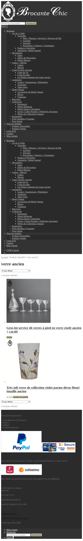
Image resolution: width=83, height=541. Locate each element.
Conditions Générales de (11, 518)
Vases (19, 55)
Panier (10, 537)
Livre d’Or (11, 131)
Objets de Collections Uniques (30, 114)
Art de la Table (18, 33)
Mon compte (12, 136)
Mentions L (9, 513)
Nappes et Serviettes (26, 48)
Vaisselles (21, 36)
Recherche (31, 23)
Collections (17, 102)
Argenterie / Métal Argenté (29, 50)
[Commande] (15, 270)
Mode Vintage (18, 89)
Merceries (16, 99)
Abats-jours (22, 87)
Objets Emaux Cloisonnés (28, 109)
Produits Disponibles (21, 126)
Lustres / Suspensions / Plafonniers (32, 82)
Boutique (11, 31)
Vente (25, 518)
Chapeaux (21, 97)
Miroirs (20, 67)
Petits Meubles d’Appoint (23, 119)
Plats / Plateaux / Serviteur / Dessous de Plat (42, 38)
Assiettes (27, 41)
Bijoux (20, 94)
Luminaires (17, 80)
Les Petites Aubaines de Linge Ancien (33, 77)
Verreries (27, 43)
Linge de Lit (22, 72)
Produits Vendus (19, 129)
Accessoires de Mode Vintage (30, 92)
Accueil (4, 257)
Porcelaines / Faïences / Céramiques (38, 46)
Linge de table (23, 75)
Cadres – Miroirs (19, 63)
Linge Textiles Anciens (22, 70)
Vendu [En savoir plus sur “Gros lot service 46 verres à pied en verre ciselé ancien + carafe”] (9, 337)
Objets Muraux (23, 60)
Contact (10, 133)
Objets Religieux (24, 107)
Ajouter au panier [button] (20, 397)
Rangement (17, 116)
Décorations (17, 53)
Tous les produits (14, 124)
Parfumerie (22, 104)
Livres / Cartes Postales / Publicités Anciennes (37, 111)
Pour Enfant (17, 121)
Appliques (21, 85)
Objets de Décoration (26, 58)
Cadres (20, 65)
